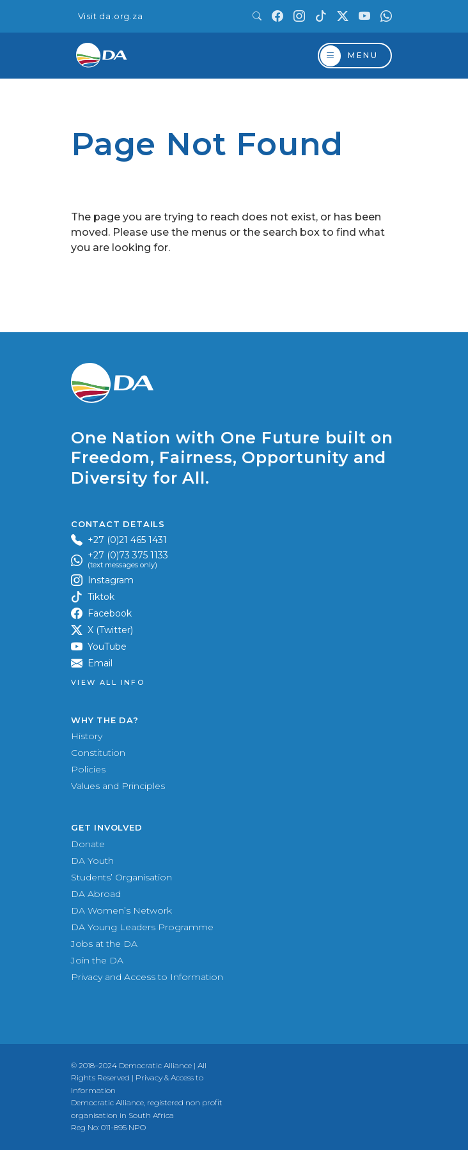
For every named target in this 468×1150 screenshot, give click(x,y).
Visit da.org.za (110, 16)
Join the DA (97, 960)
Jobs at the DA (104, 943)
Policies (88, 769)
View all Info (107, 682)
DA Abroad (96, 894)
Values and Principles (118, 786)
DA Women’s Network (121, 910)
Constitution (98, 752)
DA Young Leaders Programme (142, 927)
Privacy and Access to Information (147, 977)
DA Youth (92, 860)
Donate (88, 844)
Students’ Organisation (121, 877)
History (86, 736)
